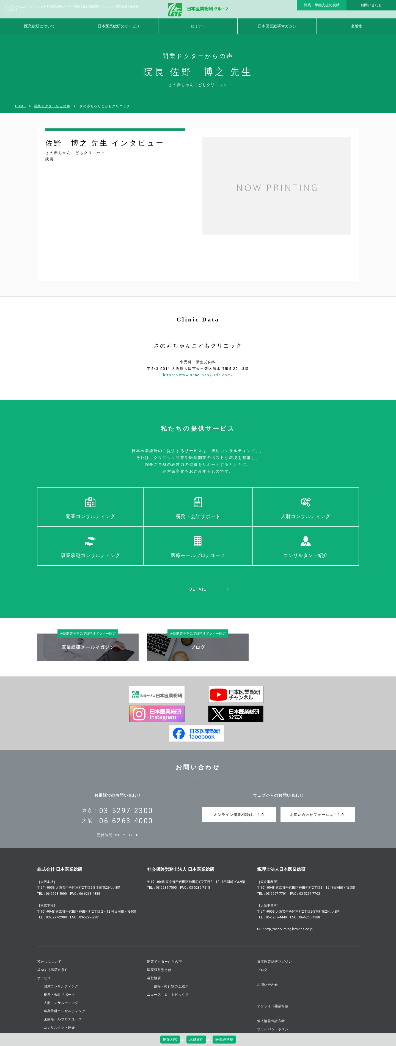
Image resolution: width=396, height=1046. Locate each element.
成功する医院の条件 (52, 970)
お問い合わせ (371, 5)
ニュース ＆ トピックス (168, 995)
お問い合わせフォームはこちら (317, 815)
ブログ (262, 970)
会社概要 (154, 978)
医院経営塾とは (159, 970)
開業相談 (170, 1039)
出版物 (356, 26)
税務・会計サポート (198, 516)
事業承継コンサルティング (90, 555)
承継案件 (196, 1039)
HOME (20, 106)
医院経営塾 (224, 1039)
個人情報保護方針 (271, 1021)
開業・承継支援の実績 (322, 5)
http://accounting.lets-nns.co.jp (288, 929)
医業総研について (39, 26)
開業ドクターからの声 (52, 106)
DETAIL (198, 589)
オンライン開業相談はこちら (239, 815)
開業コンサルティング (90, 516)
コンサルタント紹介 (305, 555)
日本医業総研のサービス (119, 26)
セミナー (198, 26)
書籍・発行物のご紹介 (171, 986)
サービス (44, 978)
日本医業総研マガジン (277, 26)
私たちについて (49, 962)
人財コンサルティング (305, 516)
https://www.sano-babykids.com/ (198, 375)
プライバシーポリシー (274, 1029)
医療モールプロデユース (198, 555)
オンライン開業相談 (272, 1006)
